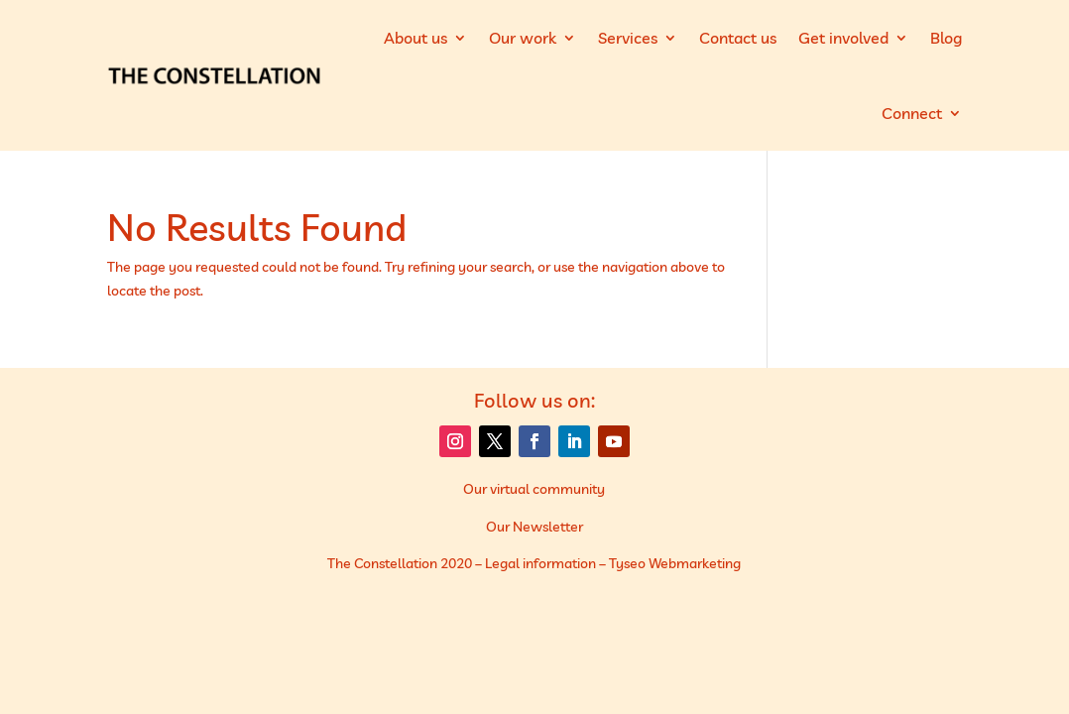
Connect (912, 113)
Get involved (843, 38)
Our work (522, 38)
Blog (946, 38)
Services (627, 38)
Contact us (737, 38)
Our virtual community (534, 489)
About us (415, 38)
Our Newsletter (534, 527)
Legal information (540, 563)
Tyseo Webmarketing (675, 563)
